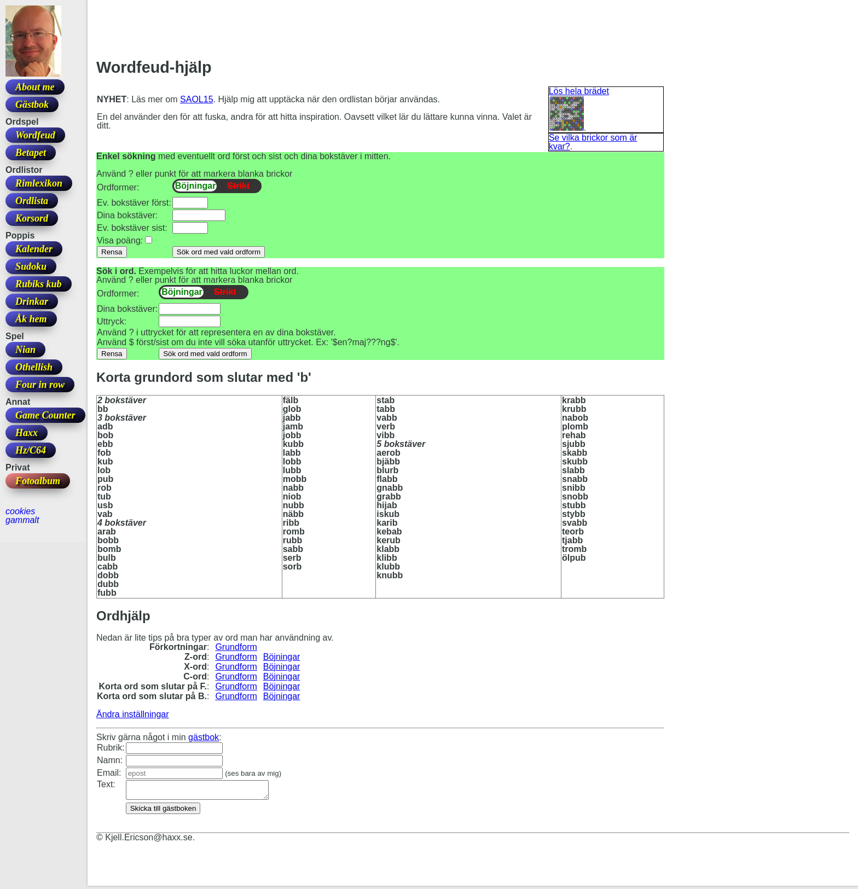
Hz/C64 (30, 450)
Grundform (236, 647)
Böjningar (281, 656)
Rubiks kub (38, 283)
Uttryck (110, 321)
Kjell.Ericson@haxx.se (148, 840)
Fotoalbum (37, 480)
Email (108, 772)
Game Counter (45, 415)
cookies (20, 511)
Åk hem (31, 318)
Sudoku (31, 266)
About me (35, 87)
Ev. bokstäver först (133, 202)
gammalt (22, 520)
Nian (25, 349)
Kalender (34, 248)
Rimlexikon (38, 183)
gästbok (203, 737)
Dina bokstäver (126, 215)
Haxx (26, 432)
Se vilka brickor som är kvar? (593, 142)
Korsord (31, 218)
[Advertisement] (295, 33)
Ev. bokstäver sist (131, 228)
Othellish (34, 367)
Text (105, 784)
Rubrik (109, 747)
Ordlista (31, 200)
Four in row (40, 384)
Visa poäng (119, 240)
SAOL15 (196, 99)
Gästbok (32, 104)
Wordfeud (35, 135)
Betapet (30, 152)
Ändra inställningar (132, 714)
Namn (108, 760)
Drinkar (31, 301)
